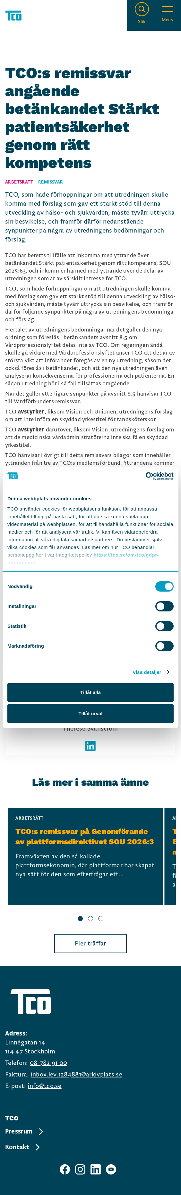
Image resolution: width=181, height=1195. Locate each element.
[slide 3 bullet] (100, 919)
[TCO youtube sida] (111, 1169)
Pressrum (24, 1131)
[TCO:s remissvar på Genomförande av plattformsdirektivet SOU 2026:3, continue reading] (85, 856)
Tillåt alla (90, 692)
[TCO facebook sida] (65, 1169)
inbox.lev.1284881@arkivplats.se (76, 1074)
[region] (90, 866)
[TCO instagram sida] (80, 1169)
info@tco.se (44, 1086)
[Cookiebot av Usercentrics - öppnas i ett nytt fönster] (145, 476)
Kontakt (23, 1147)
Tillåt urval (91, 713)
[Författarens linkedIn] (90, 746)
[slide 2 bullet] (90, 919)
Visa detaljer (147, 672)
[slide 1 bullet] (80, 919)
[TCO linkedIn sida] (95, 1169)
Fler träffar (90, 943)
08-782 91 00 (48, 1063)
